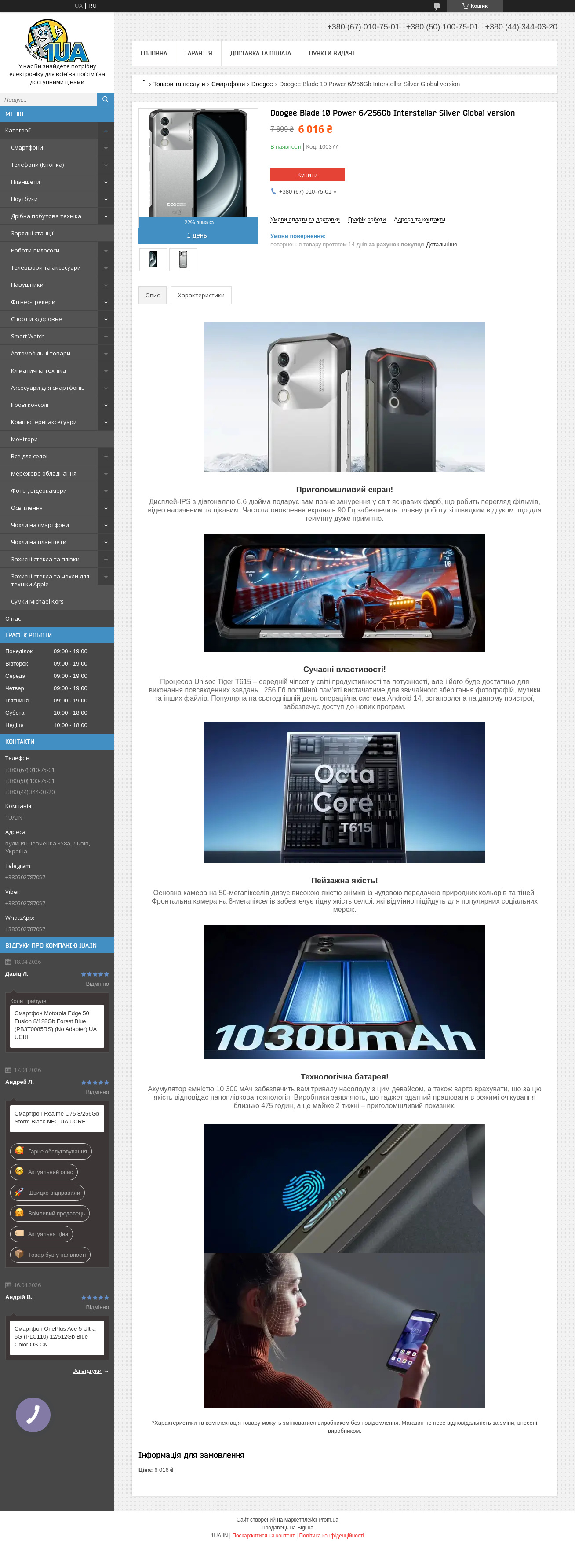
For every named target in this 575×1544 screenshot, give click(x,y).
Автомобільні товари (40, 353)
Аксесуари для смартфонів (48, 387)
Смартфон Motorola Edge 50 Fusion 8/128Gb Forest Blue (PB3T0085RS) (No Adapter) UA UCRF (55, 1025)
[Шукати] (105, 99)
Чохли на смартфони (40, 525)
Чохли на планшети (38, 542)
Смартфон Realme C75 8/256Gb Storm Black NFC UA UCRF (57, 1117)
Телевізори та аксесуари (46, 267)
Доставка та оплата (260, 53)
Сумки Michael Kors (37, 601)
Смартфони (27, 147)
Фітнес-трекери (33, 302)
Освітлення (27, 508)
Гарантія (198, 53)
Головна (154, 53)
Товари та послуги (179, 84)
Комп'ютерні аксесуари (44, 422)
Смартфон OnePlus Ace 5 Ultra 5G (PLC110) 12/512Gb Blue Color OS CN (55, 1336)
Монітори (24, 439)
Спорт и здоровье (36, 319)
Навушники (27, 285)
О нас (13, 618)
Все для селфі (29, 456)
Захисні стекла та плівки (45, 559)
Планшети (25, 182)
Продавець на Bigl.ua (287, 1528)
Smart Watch (28, 336)
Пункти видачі (332, 53)
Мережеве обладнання (43, 473)
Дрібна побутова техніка (46, 216)
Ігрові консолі (29, 405)
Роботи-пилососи (35, 250)
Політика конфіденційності (331, 1536)
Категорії (18, 130)
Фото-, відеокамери (39, 490)
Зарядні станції (32, 233)
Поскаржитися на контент (263, 1536)
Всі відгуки (87, 1371)
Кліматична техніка (38, 370)
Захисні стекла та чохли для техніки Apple (50, 580)
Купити (308, 175)
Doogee (262, 84)
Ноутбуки (24, 199)
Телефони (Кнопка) (37, 164)
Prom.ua (328, 1520)
